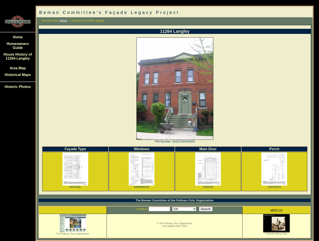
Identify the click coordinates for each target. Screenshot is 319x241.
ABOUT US (276, 210)
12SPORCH (274, 185)
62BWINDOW (141, 185)
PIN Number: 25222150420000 (175, 141)
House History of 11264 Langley (18, 56)
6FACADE (75, 185)
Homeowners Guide (18, 46)
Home (18, 37)
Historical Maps (18, 75)
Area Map (18, 68)
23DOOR (208, 185)
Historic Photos (18, 87)
